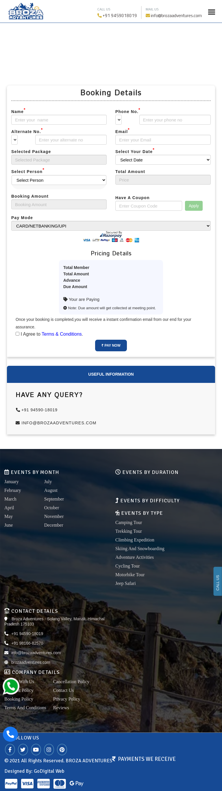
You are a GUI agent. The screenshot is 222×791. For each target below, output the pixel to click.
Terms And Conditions (25, 707)
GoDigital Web (49, 771)
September (54, 499)
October (51, 507)
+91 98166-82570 (27, 643)
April (9, 507)
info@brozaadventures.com (176, 15)
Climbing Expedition (134, 539)
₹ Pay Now (110, 345)
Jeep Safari (125, 583)
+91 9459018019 (120, 15)
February (12, 490)
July (48, 481)
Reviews (61, 707)
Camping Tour (128, 522)
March (10, 499)
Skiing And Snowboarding (139, 548)
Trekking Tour (128, 531)
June (8, 525)
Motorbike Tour (130, 574)
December (53, 525)
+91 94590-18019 (37, 410)
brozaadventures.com (30, 662)
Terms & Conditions (62, 334)
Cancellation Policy (71, 681)
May (8, 516)
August (51, 490)
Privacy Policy (66, 699)
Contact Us (63, 690)
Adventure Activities (134, 557)
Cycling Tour (127, 565)
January (11, 481)
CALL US (218, 583)
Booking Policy (18, 699)
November (54, 516)
